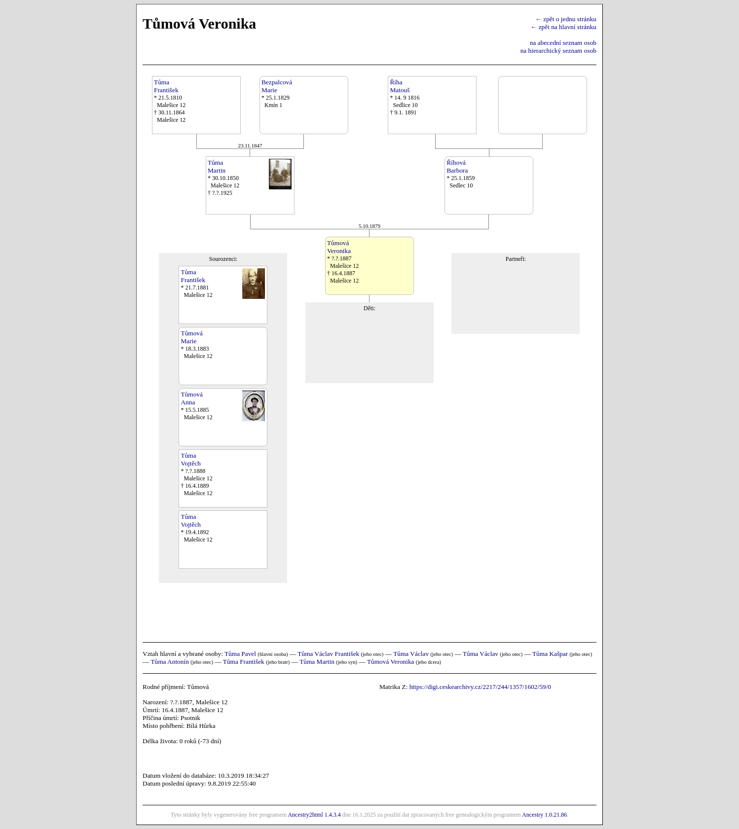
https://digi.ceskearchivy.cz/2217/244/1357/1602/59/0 (480, 686)
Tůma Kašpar (550, 653)
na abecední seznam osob (563, 42)
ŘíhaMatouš (399, 86)
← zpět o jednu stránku (565, 19)
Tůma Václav (411, 653)
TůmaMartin (216, 166)
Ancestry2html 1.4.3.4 (314, 814)
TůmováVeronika (339, 246)
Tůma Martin (316, 661)
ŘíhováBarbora (457, 166)
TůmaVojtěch (190, 459)
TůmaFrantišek (166, 86)
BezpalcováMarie (276, 86)
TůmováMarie (191, 337)
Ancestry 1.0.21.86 (544, 814)
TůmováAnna (191, 398)
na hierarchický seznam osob (558, 50)
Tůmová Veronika (390, 661)
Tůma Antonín (169, 661)
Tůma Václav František (328, 653)
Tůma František (243, 661)
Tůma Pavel (240, 653)
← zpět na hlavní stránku (563, 27)
